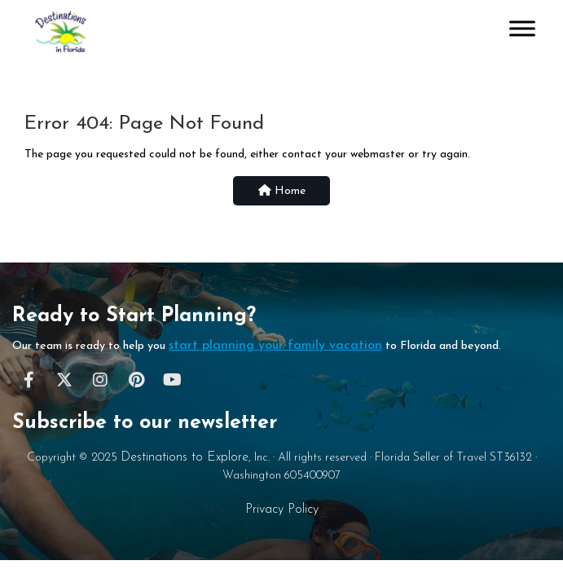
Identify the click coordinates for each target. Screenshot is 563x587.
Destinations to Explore (185, 457)
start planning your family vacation (275, 345)
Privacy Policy (282, 509)
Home (281, 190)
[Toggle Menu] (522, 28)
